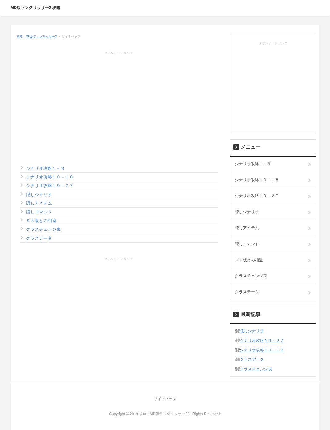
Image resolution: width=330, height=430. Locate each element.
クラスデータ (39, 238)
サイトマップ (165, 399)
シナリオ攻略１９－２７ (50, 185)
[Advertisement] (119, 102)
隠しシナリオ (39, 194)
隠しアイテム (39, 203)
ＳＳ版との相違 (41, 220)
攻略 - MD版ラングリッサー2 (37, 36)
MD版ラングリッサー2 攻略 (35, 7)
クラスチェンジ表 (43, 229)
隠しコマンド (39, 211)
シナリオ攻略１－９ (45, 168)
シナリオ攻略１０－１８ (50, 176)
